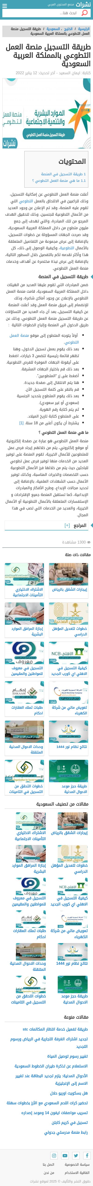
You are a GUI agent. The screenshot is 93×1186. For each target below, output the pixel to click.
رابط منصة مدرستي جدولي (66, 1132)
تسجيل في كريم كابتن (70, 1122)
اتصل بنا (48, 1165)
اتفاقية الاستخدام (77, 1173)
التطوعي (26, 201)
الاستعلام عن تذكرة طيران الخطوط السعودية (51, 1066)
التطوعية (67, 248)
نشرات (83, 5)
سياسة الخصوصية (77, 1165)
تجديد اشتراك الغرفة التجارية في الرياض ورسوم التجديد (49, 1042)
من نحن (49, 1173)
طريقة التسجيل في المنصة (63, 174)
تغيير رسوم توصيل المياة (67, 1056)
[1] (21, 423)
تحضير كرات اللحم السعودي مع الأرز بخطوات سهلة (47, 1103)
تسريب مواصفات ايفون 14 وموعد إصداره (54, 1112)
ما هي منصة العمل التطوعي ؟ (59, 180)
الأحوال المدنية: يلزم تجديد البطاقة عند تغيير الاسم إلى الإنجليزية (51, 1079)
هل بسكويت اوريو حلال (69, 1093)
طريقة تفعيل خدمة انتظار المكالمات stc (55, 1029)
